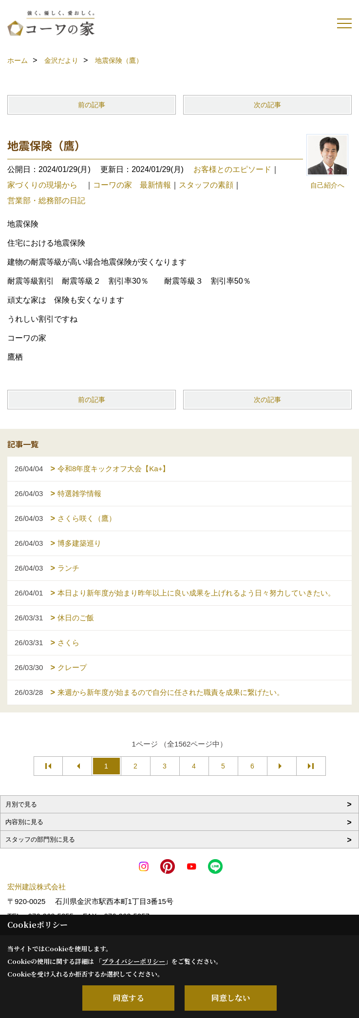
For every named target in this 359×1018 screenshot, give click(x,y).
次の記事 (267, 105)
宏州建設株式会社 (36, 887)
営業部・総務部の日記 (46, 200)
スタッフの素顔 (206, 185)
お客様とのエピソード (232, 169)
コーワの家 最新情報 (132, 185)
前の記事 (91, 105)
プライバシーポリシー (133, 961)
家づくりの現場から (46, 185)
